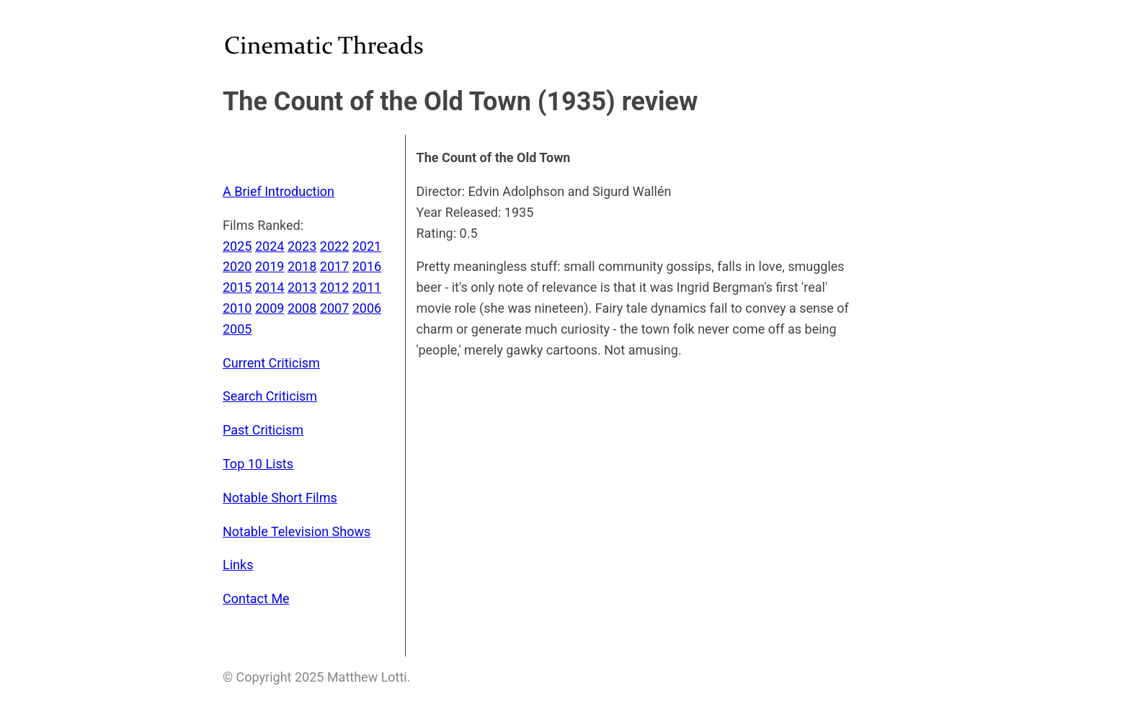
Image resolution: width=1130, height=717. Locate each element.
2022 (334, 246)
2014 (269, 287)
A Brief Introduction (278, 191)
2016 (366, 266)
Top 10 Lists (258, 463)
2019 (269, 266)
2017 (334, 266)
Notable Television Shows (296, 531)
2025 (237, 246)
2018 (302, 266)
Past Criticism (263, 429)
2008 (302, 308)
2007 (334, 308)
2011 (366, 287)
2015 (237, 287)
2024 (269, 246)
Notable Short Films (280, 497)
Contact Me (256, 598)
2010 (237, 308)
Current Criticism (271, 362)
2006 (366, 308)
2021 (366, 246)
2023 (302, 246)
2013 (302, 287)
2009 (269, 308)
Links (238, 564)
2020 (237, 266)
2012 (334, 287)
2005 (237, 329)
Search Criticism (270, 396)
